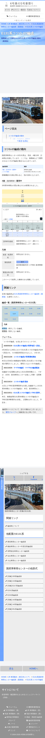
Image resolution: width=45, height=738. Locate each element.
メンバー (33, 724)
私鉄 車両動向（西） (33, 714)
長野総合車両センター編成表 (18, 551)
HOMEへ (33, 668)
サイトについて (33, 730)
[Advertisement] (22, 69)
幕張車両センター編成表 (16, 542)
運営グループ (11, 412)
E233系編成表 (12, 595)
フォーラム (11, 707)
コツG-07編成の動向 (16, 136)
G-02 (14, 308)
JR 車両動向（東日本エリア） (19, 24)
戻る (11, 668)
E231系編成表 (12, 590)
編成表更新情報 (33, 720)
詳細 (5, 697)
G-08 (22, 313)
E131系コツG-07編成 (35, 27)
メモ (7, 10)
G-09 (30, 313)
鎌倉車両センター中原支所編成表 (20, 546)
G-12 (14, 319)
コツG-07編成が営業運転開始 (25, 357)
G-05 (38, 308)
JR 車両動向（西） (33, 710)
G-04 (30, 308)
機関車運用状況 (33, 707)
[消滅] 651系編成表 (14, 609)
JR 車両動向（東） (11, 710)
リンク (11, 730)
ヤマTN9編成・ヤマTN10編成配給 (26, 368)
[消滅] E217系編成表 (15, 586)
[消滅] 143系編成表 (14, 600)
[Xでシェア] (14, 478)
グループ (11, 720)
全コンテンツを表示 (23, 20)
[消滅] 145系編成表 (14, 604)
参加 (23, 10)
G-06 (6, 313)
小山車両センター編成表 (16, 560)
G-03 (22, 308)
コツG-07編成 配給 (21, 382)
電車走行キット (33, 727)
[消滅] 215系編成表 (14, 581)
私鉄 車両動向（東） (12, 714)
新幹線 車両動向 (12, 717)
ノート (11, 724)
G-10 (38, 313)
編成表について (13, 526)
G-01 (6, 308)
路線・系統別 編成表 (33, 717)
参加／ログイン (33, 10)
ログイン (15, 10)
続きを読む (23, 141)
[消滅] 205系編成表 (14, 576)
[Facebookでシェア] (33, 478)
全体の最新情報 (12, 727)
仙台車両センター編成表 (16, 556)
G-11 (6, 319)
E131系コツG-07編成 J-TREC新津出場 (28, 393)
